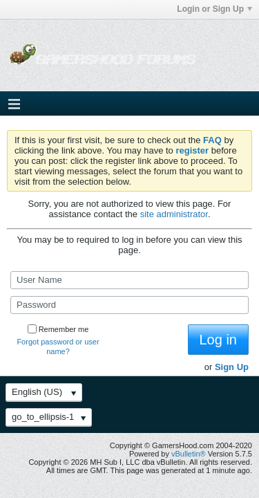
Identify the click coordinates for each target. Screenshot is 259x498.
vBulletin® (188, 454)
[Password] (129, 305)
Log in (219, 339)
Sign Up (232, 367)
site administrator (174, 214)
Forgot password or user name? (58, 347)
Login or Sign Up (214, 9)
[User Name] (129, 280)
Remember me (58, 329)
